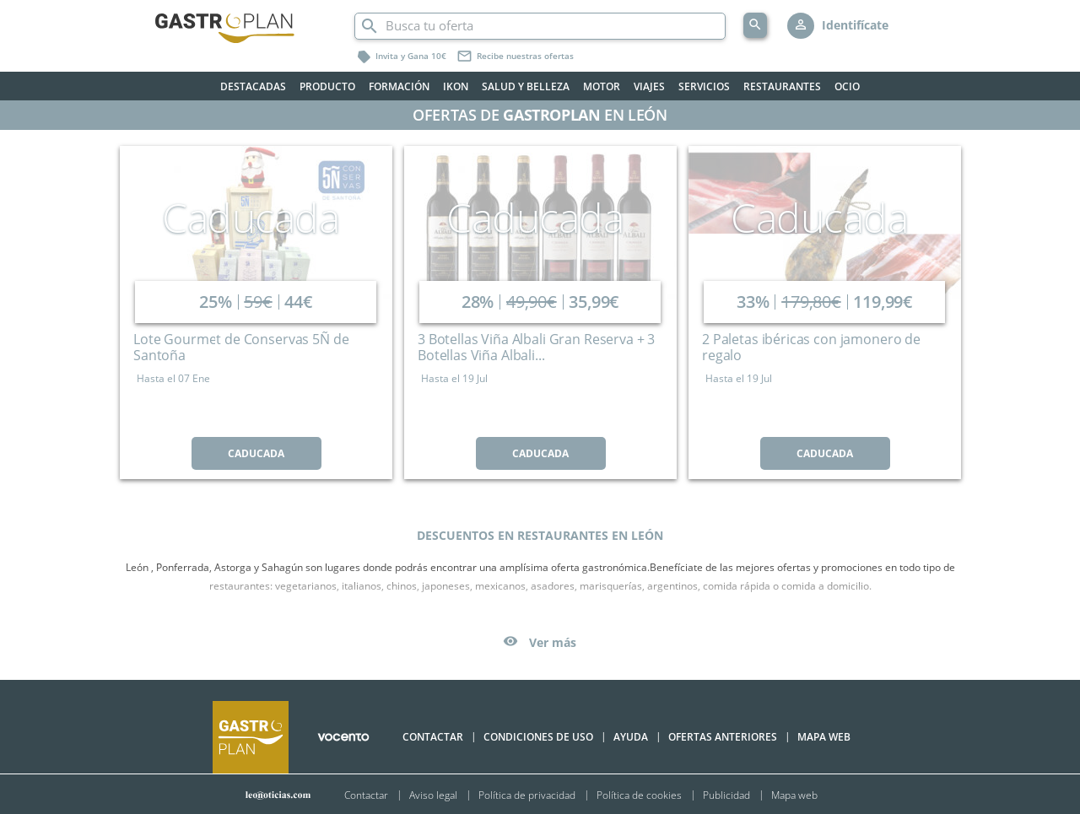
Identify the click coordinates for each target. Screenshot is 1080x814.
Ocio (847, 86)
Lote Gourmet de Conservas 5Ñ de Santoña (240, 347)
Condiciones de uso (538, 737)
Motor (601, 86)
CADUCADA (256, 453)
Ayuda (630, 737)
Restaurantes (782, 86)
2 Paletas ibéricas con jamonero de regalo (811, 347)
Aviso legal (433, 794)
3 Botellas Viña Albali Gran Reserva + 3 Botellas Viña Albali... (536, 347)
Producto (327, 86)
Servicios (704, 86)
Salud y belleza (526, 86)
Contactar (432, 737)
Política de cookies (639, 794)
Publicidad (726, 794)
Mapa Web (823, 737)
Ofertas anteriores (722, 737)
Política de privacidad (526, 794)
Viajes (649, 86)
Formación (399, 86)
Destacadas (253, 86)
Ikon (455, 86)
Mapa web (794, 794)
